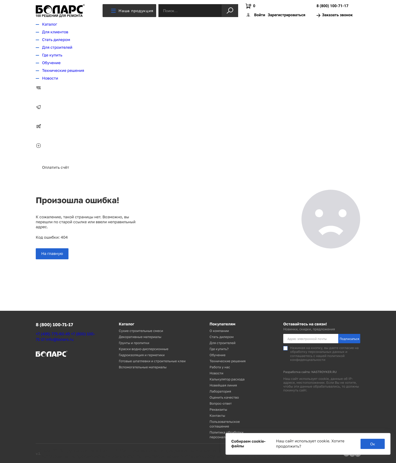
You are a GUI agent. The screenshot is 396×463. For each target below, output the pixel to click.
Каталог (49, 24)
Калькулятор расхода (227, 379)
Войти (259, 15)
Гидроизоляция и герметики (142, 355)
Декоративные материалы (140, 337)
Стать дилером (56, 39)
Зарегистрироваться (286, 15)
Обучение (51, 63)
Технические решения (63, 70)
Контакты (217, 415)
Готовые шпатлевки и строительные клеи (152, 361)
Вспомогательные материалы (143, 367)
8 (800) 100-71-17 (332, 6)
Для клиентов (55, 32)
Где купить (52, 55)
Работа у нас (220, 367)
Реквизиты (218, 409)
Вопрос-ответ (221, 403)
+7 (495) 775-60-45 (53, 334)
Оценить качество (224, 397)
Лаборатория (220, 391)
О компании (219, 331)
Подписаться (349, 339)
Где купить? (219, 349)
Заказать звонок (335, 15)
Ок (372, 444)
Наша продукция (132, 10)
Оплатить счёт (55, 167)
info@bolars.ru (59, 339)
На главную (52, 253)
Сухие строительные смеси (141, 331)
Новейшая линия (223, 385)
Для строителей (57, 47)
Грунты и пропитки (134, 343)
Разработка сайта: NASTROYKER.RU (310, 372)
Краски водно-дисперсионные (143, 349)
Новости (50, 78)
